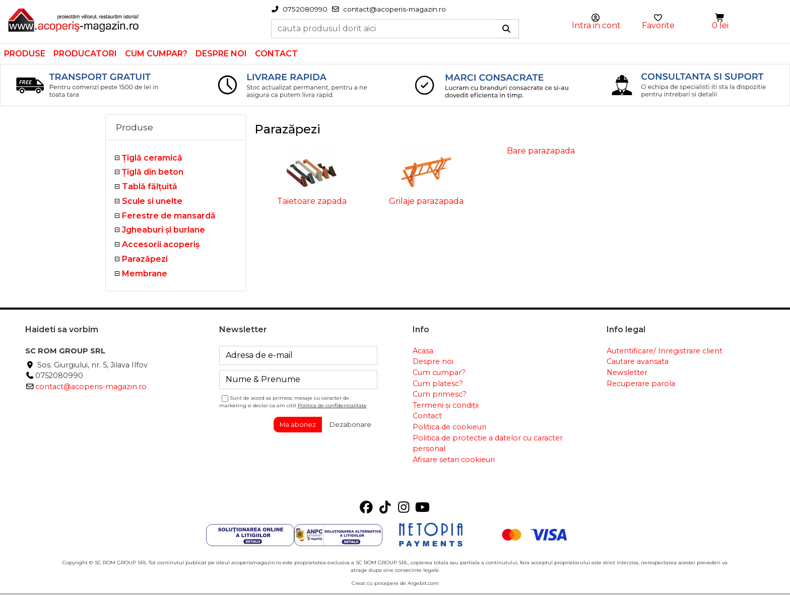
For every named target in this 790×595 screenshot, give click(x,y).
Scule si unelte (152, 201)
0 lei (720, 25)
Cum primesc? (440, 394)
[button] (720, 18)
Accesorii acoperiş (161, 244)
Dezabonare (350, 424)
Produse (24, 53)
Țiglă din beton (152, 172)
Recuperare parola (641, 383)
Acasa (423, 350)
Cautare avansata (638, 361)
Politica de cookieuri (449, 426)
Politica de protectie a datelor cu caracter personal (488, 443)
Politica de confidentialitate (332, 405)
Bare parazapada (541, 151)
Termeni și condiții (446, 405)
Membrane (144, 273)
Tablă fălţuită (149, 186)
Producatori (85, 53)
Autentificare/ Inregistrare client (664, 350)
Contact (276, 53)
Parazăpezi (145, 259)
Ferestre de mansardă (169, 215)
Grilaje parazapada (426, 201)
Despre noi (221, 53)
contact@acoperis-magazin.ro (91, 386)
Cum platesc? (438, 383)
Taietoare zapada (312, 201)
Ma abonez (298, 424)
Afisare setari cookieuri (454, 459)
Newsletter (627, 372)
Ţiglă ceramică (152, 158)
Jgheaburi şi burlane (163, 230)
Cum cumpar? (156, 53)
